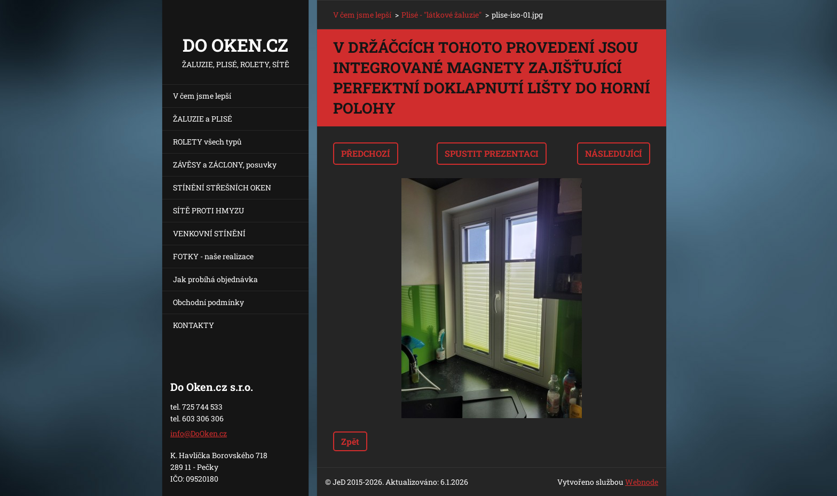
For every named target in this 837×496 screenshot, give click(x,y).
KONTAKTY (193, 325)
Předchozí (365, 153)
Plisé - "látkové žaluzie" (441, 15)
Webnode (641, 482)
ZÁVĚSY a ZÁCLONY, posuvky (225, 164)
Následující (613, 153)
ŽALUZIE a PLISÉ (202, 119)
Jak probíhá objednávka (215, 279)
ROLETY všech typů (207, 142)
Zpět (350, 441)
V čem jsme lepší (202, 96)
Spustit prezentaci (492, 153)
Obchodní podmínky (208, 302)
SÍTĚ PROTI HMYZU (208, 210)
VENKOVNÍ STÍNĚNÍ (209, 233)
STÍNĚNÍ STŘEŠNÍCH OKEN (222, 187)
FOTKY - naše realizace (213, 256)
